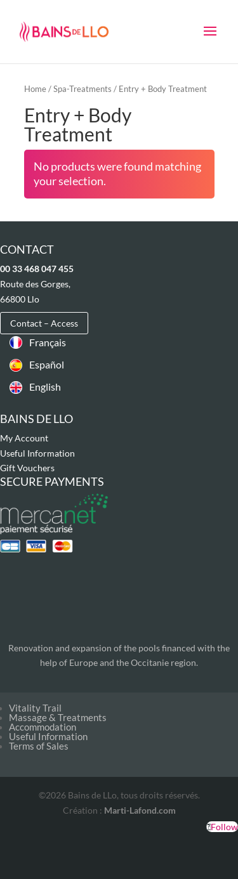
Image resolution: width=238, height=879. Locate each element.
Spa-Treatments (82, 89)
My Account (24, 438)
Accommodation (42, 726)
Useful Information (37, 453)
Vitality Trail (35, 707)
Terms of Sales (39, 746)
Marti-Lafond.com (140, 810)
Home (35, 89)
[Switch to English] (38, 387)
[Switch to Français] (38, 342)
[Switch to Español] (38, 365)
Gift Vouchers (27, 467)
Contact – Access (44, 323)
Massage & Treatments (58, 717)
